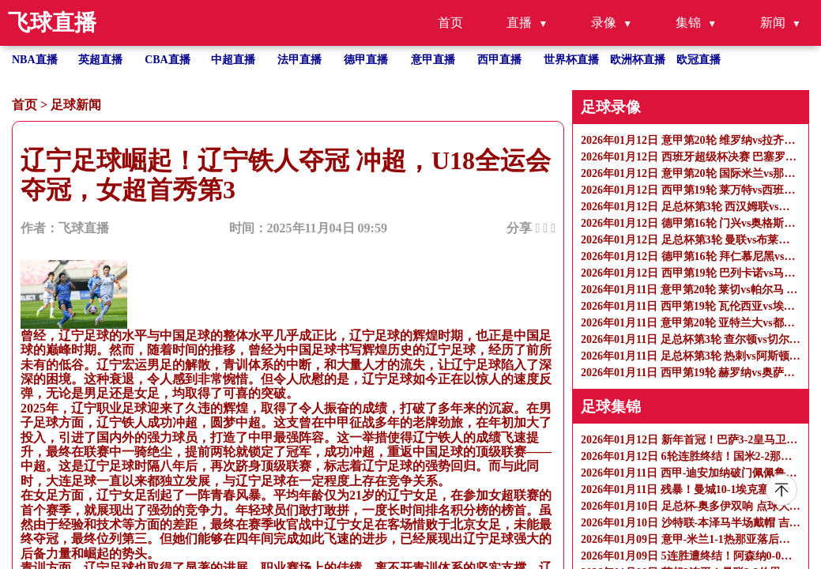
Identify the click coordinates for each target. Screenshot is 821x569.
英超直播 (100, 60)
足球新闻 (76, 104)
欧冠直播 (698, 60)
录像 (603, 22)
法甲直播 (299, 60)
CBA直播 (167, 60)
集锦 (688, 22)
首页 (450, 22)
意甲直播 (433, 60)
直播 (519, 22)
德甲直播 (366, 60)
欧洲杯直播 (637, 60)
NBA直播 (35, 60)
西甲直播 (499, 60)
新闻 (772, 22)
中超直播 (233, 60)
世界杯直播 (571, 60)
